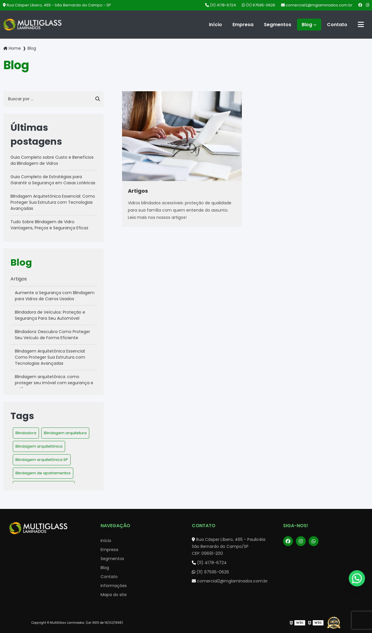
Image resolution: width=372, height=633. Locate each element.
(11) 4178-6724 (220, 5)
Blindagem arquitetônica (38, 446)
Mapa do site (114, 595)
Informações (114, 586)
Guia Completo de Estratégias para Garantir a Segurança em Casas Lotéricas (52, 180)
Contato (337, 24)
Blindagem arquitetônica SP (41, 459)
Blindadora (25, 433)
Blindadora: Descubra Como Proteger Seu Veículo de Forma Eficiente (52, 335)
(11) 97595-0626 (258, 5)
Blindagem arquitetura (65, 433)
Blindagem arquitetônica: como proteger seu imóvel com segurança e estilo (54, 383)
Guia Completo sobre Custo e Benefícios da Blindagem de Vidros (52, 160)
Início (215, 24)
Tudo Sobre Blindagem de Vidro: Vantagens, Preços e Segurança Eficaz (49, 225)
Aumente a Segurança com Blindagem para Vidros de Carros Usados (54, 296)
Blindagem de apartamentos (43, 473)
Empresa (243, 24)
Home (15, 48)
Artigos (18, 279)
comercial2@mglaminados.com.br (317, 5)
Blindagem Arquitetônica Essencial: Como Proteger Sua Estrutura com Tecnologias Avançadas (52, 202)
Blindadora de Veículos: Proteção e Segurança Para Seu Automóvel (50, 315)
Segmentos (277, 24)
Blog (307, 24)
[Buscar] (97, 99)
